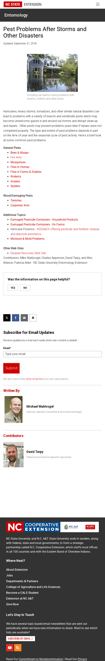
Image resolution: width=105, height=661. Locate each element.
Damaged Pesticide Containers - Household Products (44, 219)
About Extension (17, 569)
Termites (16, 200)
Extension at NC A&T (20, 598)
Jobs (9, 575)
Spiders (15, 186)
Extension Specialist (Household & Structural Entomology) (54, 412)
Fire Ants (16, 157)
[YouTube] (9, 647)
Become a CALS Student (22, 592)
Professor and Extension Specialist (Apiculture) (48, 457)
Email (7, 348)
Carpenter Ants (20, 205)
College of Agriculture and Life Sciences (33, 587)
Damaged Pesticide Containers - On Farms (38, 224)
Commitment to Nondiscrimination (41, 659)
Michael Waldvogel (39, 406)
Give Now (12, 604)
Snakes (15, 181)
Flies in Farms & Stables (26, 172)
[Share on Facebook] (15, 317)
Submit (11, 368)
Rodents (16, 176)
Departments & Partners (22, 581)
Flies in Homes (20, 167)
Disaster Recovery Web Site (28, 253)
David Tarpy (34, 452)
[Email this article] (24, 317)
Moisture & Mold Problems (27, 238)
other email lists (35, 378)
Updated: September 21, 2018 (19, 43)
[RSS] (17, 647)
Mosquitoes (18, 162)
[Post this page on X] (7, 317)
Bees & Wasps (20, 152)
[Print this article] (33, 317)
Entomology (16, 15)
